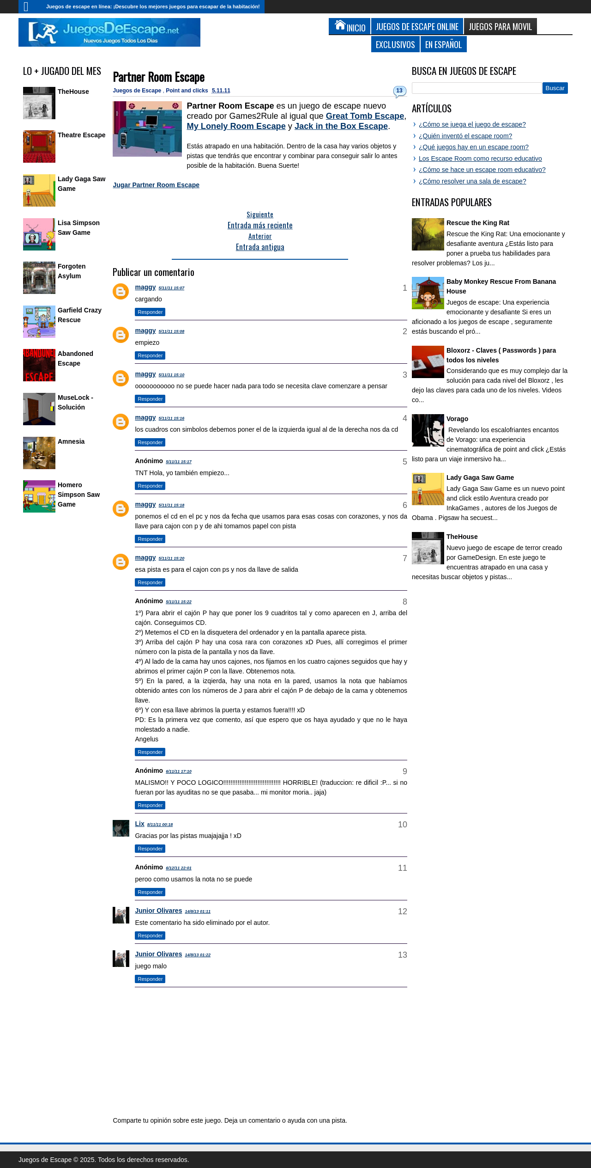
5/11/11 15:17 (179, 461)
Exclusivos (395, 44)
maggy (145, 287)
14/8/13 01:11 (198, 911)
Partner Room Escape (159, 76)
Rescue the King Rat (477, 222)
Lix (139, 823)
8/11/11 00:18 (160, 824)
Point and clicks (188, 90)
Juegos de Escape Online (417, 26)
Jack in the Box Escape (341, 126)
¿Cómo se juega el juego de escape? (472, 124)
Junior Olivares (158, 910)
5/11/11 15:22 (179, 601)
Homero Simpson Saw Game (79, 494)
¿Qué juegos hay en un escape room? (474, 147)
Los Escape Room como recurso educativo (480, 158)
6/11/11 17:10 (179, 771)
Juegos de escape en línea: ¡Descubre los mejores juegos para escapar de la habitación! (153, 6)
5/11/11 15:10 (172, 375)
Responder (150, 312)
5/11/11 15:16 (172, 418)
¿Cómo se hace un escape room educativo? (482, 169)
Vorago (457, 418)
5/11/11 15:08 (172, 331)
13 (399, 90)
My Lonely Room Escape (236, 126)
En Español (443, 44)
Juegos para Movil (500, 26)
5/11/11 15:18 (172, 505)
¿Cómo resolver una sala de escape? (472, 181)
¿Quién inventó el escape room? (465, 136)
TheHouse (73, 91)
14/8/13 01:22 (198, 955)
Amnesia (71, 441)
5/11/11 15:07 (172, 288)
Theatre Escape (82, 135)
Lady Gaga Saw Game (480, 477)
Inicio (30, 6)
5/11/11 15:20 (172, 558)
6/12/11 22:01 (179, 868)
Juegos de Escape (138, 90)
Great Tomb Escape (365, 116)
